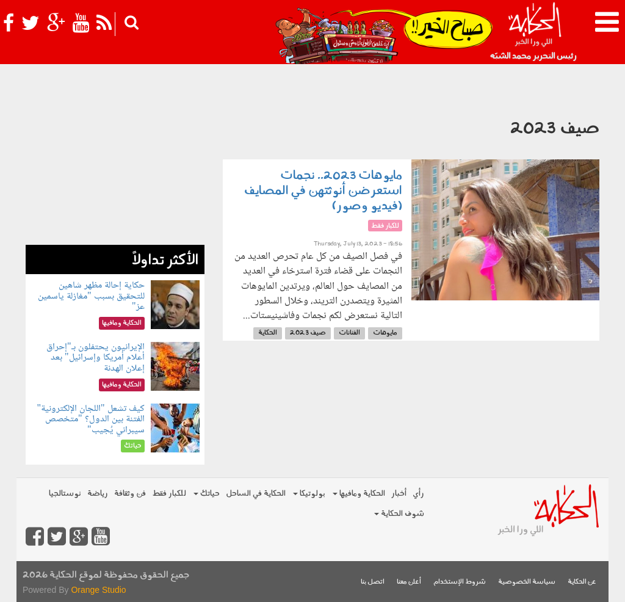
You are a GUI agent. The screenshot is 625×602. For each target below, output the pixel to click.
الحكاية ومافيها (359, 493)
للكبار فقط (169, 493)
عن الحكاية (582, 582)
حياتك (206, 493)
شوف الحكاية (399, 514)
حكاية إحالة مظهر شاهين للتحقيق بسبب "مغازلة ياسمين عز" (91, 296)
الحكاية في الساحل (256, 493)
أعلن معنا (409, 582)
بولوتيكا (309, 493)
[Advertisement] (115, 168)
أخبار (398, 493)
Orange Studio (98, 590)
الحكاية (267, 333)
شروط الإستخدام (459, 582)
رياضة (97, 493)
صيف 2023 (308, 333)
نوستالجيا (65, 493)
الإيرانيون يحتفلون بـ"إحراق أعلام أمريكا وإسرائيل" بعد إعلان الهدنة (95, 358)
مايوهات (385, 333)
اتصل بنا (373, 582)
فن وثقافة (130, 493)
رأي (418, 493)
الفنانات (349, 333)
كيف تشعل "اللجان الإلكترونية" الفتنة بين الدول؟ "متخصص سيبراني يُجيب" (90, 419)
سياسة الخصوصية (526, 582)
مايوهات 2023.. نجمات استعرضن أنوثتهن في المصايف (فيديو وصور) (323, 191)
